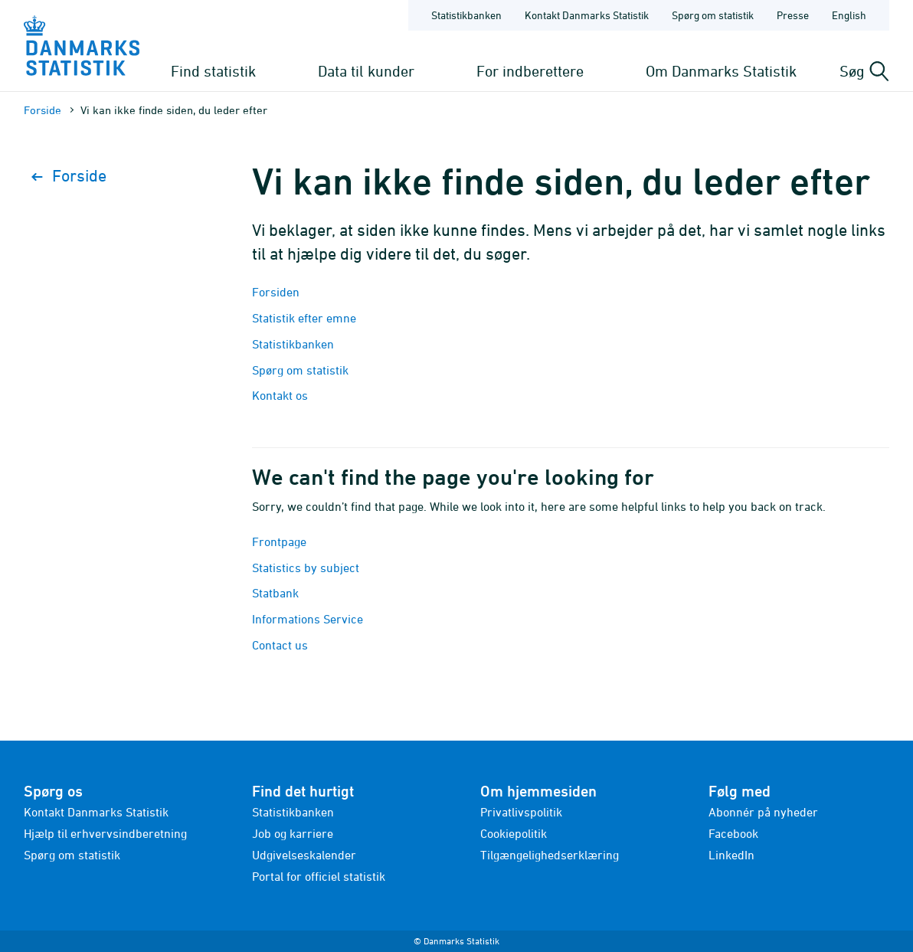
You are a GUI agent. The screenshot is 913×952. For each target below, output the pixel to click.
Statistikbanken (466, 14)
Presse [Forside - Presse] (793, 14)
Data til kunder (366, 71)
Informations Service (307, 619)
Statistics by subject (305, 567)
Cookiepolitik (513, 833)
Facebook (733, 833)
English (849, 14)
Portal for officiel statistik (318, 876)
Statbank (275, 593)
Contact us (280, 645)
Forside (42, 109)
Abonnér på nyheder (763, 812)
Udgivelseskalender (304, 855)
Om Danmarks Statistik (721, 71)
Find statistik (213, 71)
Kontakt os (280, 395)
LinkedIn (731, 855)
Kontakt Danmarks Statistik (96, 812)
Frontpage (279, 541)
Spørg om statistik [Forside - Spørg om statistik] (713, 14)
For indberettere (530, 71)
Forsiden (275, 292)
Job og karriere (292, 833)
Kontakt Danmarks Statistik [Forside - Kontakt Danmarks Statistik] (587, 14)
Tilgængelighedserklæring (549, 855)
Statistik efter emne (304, 318)
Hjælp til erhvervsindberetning (105, 833)
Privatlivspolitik (521, 812)
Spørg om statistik (300, 370)
